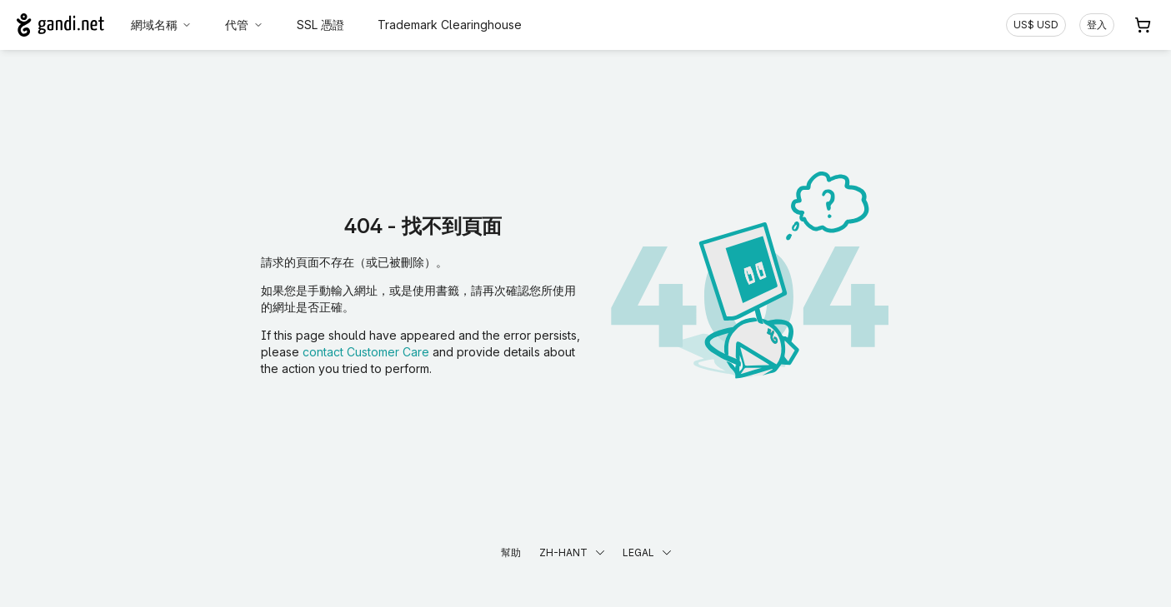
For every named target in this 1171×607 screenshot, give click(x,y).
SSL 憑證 (320, 24)
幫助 (511, 552)
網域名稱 (162, 24)
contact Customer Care (366, 352)
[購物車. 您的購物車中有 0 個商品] (1143, 25)
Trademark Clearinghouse (450, 24)
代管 (244, 24)
